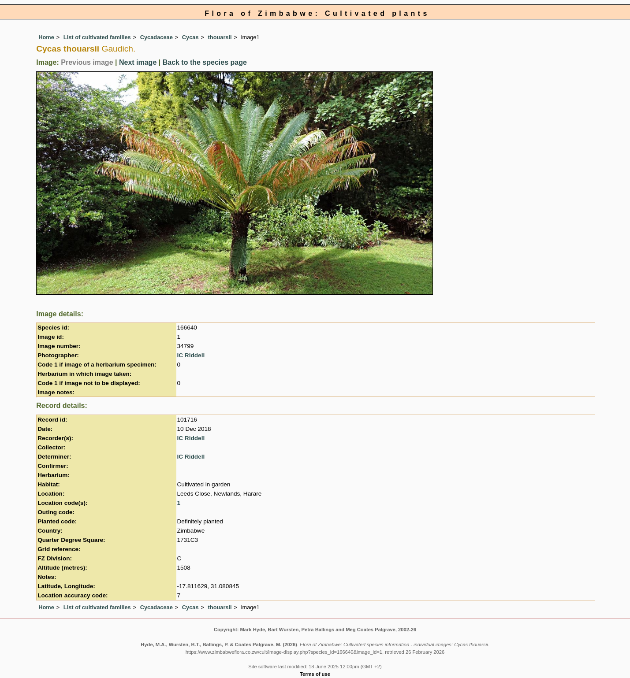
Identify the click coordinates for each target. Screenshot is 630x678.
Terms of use (315, 674)
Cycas (190, 37)
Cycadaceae (156, 37)
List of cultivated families (97, 37)
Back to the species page (205, 62)
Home (46, 37)
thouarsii (220, 37)
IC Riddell (191, 355)
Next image (138, 62)
